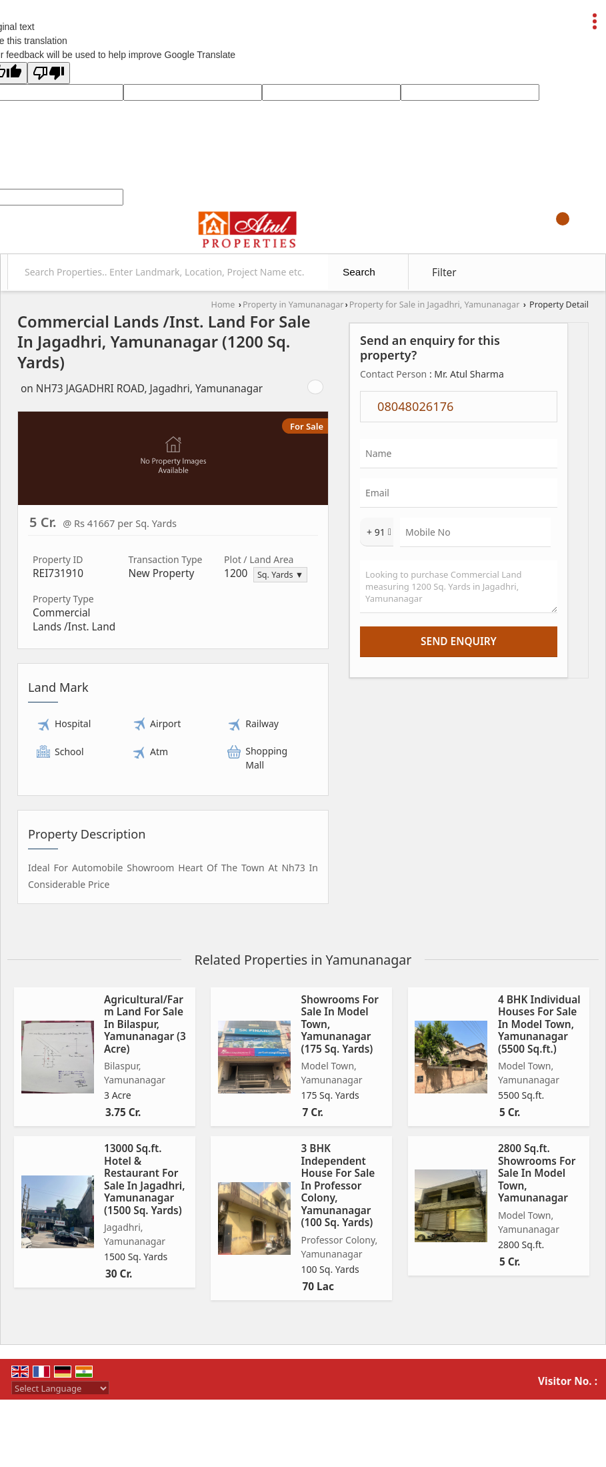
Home (223, 304)
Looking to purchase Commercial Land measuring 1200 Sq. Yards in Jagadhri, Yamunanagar (458, 586)
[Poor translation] (48, 73)
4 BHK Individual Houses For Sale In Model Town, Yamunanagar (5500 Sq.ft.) (539, 1024)
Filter (444, 273)
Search (359, 272)
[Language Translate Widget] (60, 1388)
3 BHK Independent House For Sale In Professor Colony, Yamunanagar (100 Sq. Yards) (338, 1185)
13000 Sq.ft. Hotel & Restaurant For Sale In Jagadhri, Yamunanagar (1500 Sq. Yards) (144, 1179)
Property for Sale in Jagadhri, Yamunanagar (434, 304)
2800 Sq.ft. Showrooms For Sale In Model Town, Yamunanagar (536, 1173)
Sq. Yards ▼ (280, 574)
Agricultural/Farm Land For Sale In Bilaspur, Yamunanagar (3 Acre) (145, 1024)
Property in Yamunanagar (293, 304)
